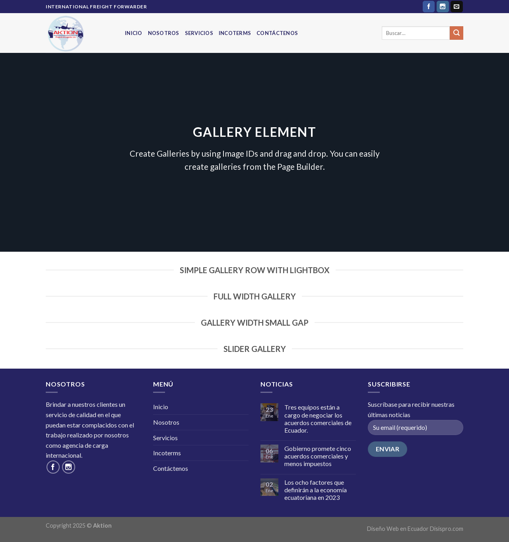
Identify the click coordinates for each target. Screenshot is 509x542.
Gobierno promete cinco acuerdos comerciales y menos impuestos (317, 456)
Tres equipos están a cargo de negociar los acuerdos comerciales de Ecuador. (318, 418)
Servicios (199, 33)
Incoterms (235, 33)
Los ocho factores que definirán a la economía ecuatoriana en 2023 (315, 489)
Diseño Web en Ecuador (398, 528)
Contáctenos (277, 33)
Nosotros (163, 33)
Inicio (133, 33)
